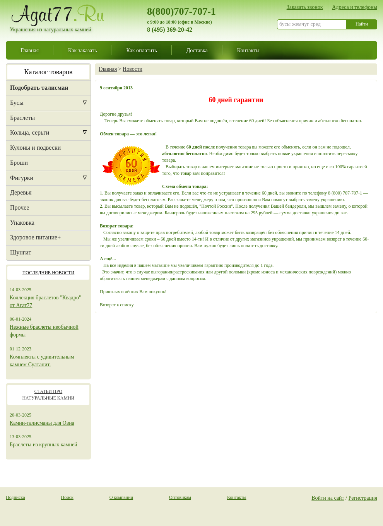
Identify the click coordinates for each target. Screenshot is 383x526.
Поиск (67, 497)
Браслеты (22, 117)
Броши (19, 162)
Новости (132, 69)
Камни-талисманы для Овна (42, 423)
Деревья (21, 192)
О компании (121, 497)
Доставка (197, 50)
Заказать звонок (305, 7)
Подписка (15, 497)
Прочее (19, 207)
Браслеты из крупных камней (43, 444)
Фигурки (21, 177)
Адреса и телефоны (354, 7)
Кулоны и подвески (35, 147)
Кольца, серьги (29, 132)
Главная (30, 50)
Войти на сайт (327, 498)
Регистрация (363, 498)
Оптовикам (180, 497)
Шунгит (20, 252)
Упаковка (22, 222)
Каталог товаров (48, 72)
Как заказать (82, 50)
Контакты (248, 50)
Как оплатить (141, 50)
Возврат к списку (117, 304)
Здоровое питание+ (35, 237)
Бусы (17, 102)
